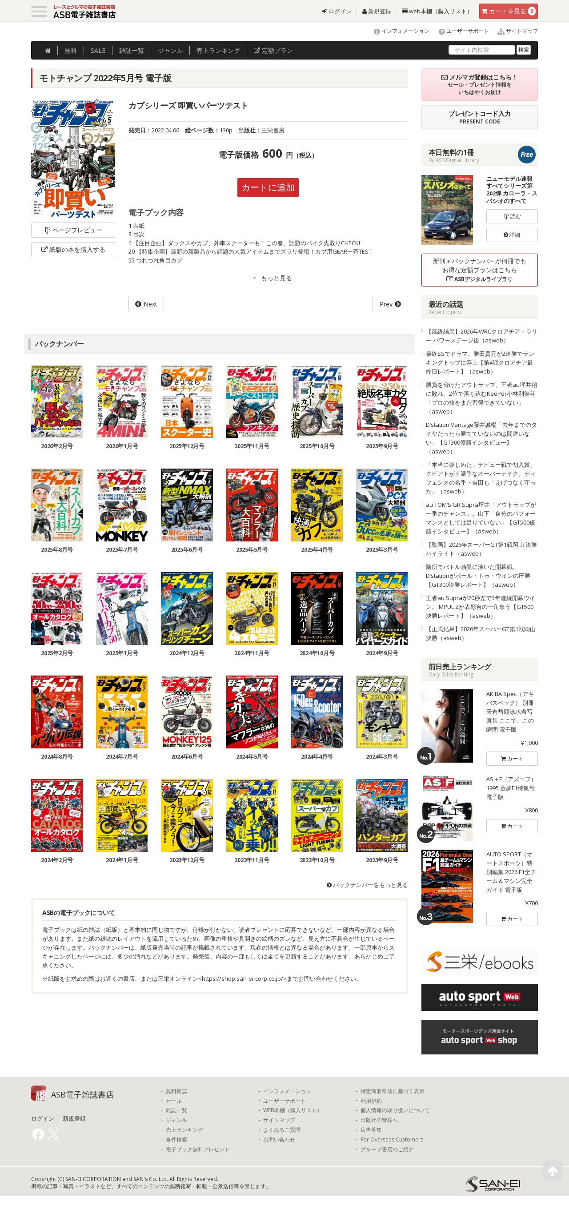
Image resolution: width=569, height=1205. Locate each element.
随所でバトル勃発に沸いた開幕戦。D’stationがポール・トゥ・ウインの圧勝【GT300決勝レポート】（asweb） (478, 576)
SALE (98, 50)
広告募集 (371, 1129)
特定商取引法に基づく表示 (393, 1091)
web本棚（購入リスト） (437, 11)
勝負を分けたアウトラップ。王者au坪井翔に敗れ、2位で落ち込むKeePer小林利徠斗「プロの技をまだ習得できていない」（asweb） (481, 398)
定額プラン (273, 50)
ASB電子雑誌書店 (82, 1094)
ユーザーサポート (460, 31)
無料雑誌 (176, 1091)
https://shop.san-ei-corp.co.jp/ (242, 978)
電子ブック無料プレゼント (198, 1149)
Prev (386, 304)
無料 (70, 50)
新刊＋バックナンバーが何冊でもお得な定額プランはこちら (479, 270)
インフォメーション (397, 31)
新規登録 (376, 11)
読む (512, 216)
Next (150, 304)
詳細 (512, 235)
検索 (523, 49)
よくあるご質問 (282, 1129)
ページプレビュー (73, 230)
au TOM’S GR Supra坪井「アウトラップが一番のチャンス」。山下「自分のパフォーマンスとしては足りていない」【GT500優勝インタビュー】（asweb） (481, 518)
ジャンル (170, 50)
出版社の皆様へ (379, 1120)
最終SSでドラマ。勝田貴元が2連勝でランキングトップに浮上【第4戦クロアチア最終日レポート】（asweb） (480, 362)
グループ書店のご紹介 (387, 1149)
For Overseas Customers (392, 1139)
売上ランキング (184, 1129)
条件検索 (176, 1139)
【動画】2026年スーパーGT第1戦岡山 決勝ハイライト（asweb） (481, 549)
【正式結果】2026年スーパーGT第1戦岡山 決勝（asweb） (481, 633)
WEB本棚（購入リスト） (292, 1110)
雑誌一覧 (176, 1110)
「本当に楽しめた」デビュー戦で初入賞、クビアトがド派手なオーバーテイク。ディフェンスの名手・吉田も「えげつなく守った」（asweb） (481, 478)
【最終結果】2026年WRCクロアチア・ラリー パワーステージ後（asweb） (481, 335)
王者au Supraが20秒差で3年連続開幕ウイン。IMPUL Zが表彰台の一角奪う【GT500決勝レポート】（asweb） (480, 607)
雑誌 (131, 50)
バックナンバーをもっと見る (367, 885)
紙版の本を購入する (73, 249)
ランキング (218, 50)
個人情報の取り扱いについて (395, 1110)
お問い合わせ (279, 1139)
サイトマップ (514, 31)
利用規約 (371, 1101)
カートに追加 (268, 187)
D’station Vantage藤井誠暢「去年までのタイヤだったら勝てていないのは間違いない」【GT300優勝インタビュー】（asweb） (481, 438)
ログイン (337, 11)
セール (174, 1101)
